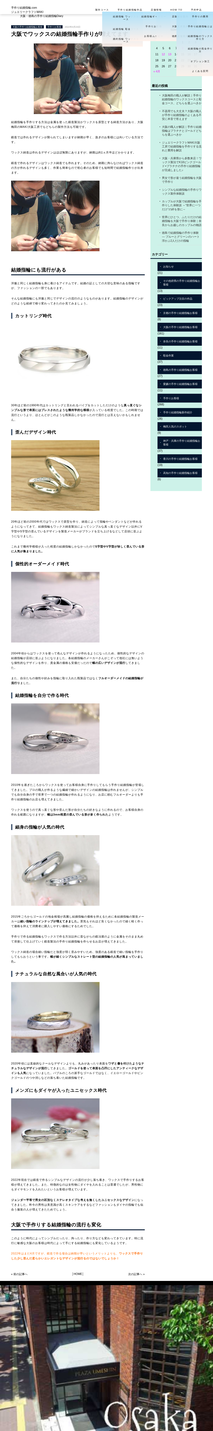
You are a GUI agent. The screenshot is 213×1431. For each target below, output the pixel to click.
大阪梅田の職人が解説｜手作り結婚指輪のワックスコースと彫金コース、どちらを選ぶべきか (182, 99)
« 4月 (156, 71)
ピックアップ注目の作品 (177, 298)
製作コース (102, 9)
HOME (78, 1273)
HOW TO (176, 9)
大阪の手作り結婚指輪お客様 (27, 27)
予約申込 (196, 9)
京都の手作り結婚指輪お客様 (180, 312)
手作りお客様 (54, 27)
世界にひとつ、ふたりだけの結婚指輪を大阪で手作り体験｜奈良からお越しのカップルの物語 (182, 221)
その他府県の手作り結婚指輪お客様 (181, 282)
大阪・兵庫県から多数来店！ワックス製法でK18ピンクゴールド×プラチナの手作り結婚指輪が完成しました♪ (182, 164)
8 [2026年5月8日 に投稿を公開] (182, 48)
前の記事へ (20, 1274)
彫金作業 (168, 355)
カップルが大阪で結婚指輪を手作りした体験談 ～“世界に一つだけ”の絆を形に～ (182, 205)
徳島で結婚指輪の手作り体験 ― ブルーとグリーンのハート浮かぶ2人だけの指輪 (180, 236)
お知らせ (168, 266)
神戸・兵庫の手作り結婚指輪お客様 (181, 442)
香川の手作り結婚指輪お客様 (180, 458)
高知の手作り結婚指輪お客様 (180, 472)
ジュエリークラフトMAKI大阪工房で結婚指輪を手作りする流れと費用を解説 (182, 146)
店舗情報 (156, 9)
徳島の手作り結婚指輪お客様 (180, 369)
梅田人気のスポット (175, 426)
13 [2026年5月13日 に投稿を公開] (169, 54)
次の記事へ (135, 1274)
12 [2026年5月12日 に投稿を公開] (163, 54)
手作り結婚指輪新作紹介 (177, 412)
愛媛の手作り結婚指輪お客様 (180, 383)
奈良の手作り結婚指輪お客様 (180, 341)
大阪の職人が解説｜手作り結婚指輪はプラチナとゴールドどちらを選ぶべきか (182, 130)
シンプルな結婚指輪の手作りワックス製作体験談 (182, 191)
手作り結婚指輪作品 (130, 9)
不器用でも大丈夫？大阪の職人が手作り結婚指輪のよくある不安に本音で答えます (182, 115)
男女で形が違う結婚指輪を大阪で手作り (182, 179)
